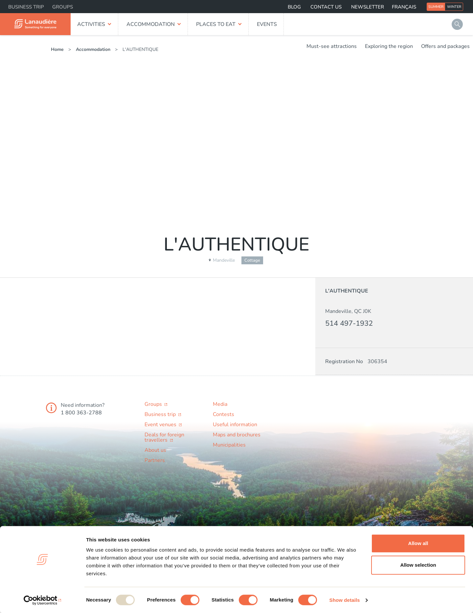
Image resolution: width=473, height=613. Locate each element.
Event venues (161, 424)
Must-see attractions (331, 46)
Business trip (26, 7)
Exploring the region (389, 46)
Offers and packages (445, 46)
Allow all (418, 543)
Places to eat (216, 24)
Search (457, 24)
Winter (454, 6)
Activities (91, 24)
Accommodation (150, 24)
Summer (435, 6)
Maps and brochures (236, 434)
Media (220, 404)
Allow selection (418, 565)
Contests (223, 414)
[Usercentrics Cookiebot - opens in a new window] (42, 600)
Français (404, 7)
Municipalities (229, 445)
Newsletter (367, 7)
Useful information (235, 424)
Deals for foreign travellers (164, 437)
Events (267, 24)
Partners (155, 460)
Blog (294, 7)
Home (57, 49)
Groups (62, 7)
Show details (344, 600)
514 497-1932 (349, 323)
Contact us (326, 7)
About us (155, 450)
